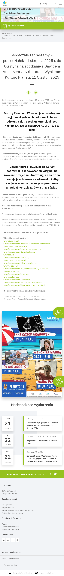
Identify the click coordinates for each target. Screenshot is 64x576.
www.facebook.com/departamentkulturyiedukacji (24, 285)
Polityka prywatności (10, 559)
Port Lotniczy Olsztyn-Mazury (12, 513)
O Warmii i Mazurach (9, 491)
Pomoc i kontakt (9, 565)
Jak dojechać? (7, 505)
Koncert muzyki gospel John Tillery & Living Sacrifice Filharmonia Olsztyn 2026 (42, 425)
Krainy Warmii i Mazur (9, 494)
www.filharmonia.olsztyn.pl (14, 260)
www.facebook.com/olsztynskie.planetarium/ (22, 249)
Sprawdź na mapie (13, 25)
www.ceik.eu (8, 255)
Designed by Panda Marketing (20, 573)
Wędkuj (4, 524)
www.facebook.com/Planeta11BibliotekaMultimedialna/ (27, 244)
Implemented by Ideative (45, 573)
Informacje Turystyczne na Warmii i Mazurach (18, 510)
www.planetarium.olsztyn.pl (15, 246)
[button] (32, 266)
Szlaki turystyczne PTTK (10, 527)
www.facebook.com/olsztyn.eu (16, 274)
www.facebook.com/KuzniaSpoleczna (19, 252)
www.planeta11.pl (11, 241)
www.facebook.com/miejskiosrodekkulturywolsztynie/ (26, 268)
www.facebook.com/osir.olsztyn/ (17, 280)
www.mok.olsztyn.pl (11, 266)
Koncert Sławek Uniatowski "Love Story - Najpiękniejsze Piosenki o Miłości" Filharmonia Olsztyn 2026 (42, 459)
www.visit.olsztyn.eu (11, 271)
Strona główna (7, 33)
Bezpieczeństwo (8, 508)
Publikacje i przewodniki (10, 529)
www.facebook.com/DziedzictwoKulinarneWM (22, 282)
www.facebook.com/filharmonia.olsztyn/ (20, 263)
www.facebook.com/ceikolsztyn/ (17, 257)
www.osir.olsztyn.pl (11, 277)
